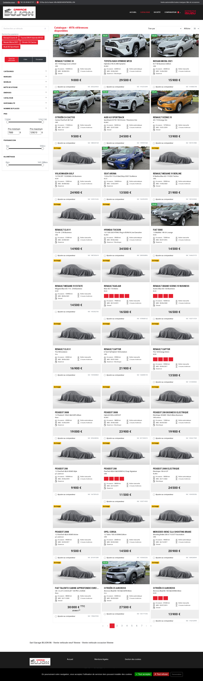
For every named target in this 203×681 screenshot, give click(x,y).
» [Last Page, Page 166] (150, 626)
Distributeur (190, 12)
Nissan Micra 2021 (10, 42)
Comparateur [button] (172, 12)
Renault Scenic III (10, 38)
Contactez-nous (9, 2)
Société (157, 12)
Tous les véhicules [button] (11, 59)
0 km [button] (25, 59)
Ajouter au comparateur (66, 87)
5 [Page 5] (131, 626)
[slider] (7, 122)
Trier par (151, 29)
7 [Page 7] (141, 626)
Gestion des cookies (133, 659)
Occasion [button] (39, 59)
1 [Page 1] (112, 626)
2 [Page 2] (117, 626)
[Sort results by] (169, 28)
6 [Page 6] (136, 626)
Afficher (187, 29)
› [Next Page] (146, 626)
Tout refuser (161, 674)
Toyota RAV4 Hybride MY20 (32, 38)
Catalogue (145, 12)
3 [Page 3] (122, 626)
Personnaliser (176, 674)
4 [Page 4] (127, 626)
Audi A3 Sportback (11, 47)
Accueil (133, 12)
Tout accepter (143, 674)
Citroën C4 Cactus (29, 42)
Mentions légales (101, 659)
